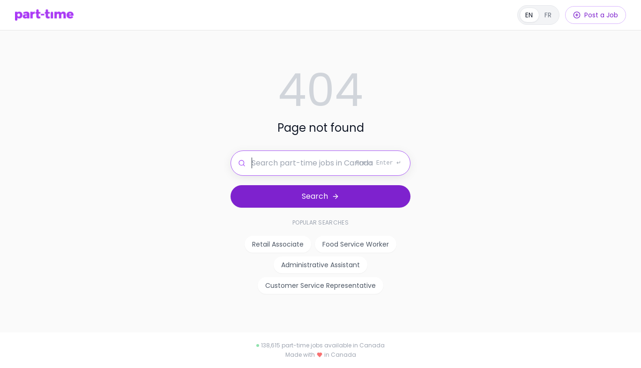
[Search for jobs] (320, 163)
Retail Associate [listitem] (278, 244)
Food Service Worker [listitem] (355, 244)
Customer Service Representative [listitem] (320, 285)
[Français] (538, 15)
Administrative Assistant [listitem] (320, 265)
